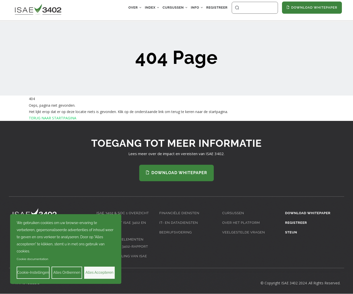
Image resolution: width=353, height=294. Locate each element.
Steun (291, 232)
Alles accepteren (99, 272)
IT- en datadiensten (179, 222)
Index (139, 11)
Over (119, 11)
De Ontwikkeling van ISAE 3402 (122, 259)
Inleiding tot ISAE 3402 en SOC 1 (122, 225)
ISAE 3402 (289, 283)
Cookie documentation (32, 259)
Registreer (215, 11)
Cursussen (166, 11)
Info (191, 11)
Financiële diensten (179, 213)
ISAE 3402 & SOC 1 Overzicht (123, 213)
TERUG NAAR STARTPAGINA (52, 118)
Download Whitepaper (308, 213)
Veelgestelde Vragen (244, 232)
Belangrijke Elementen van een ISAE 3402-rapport (123, 242)
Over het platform (241, 222)
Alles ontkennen (66, 272)
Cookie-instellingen (33, 272)
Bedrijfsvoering (176, 232)
